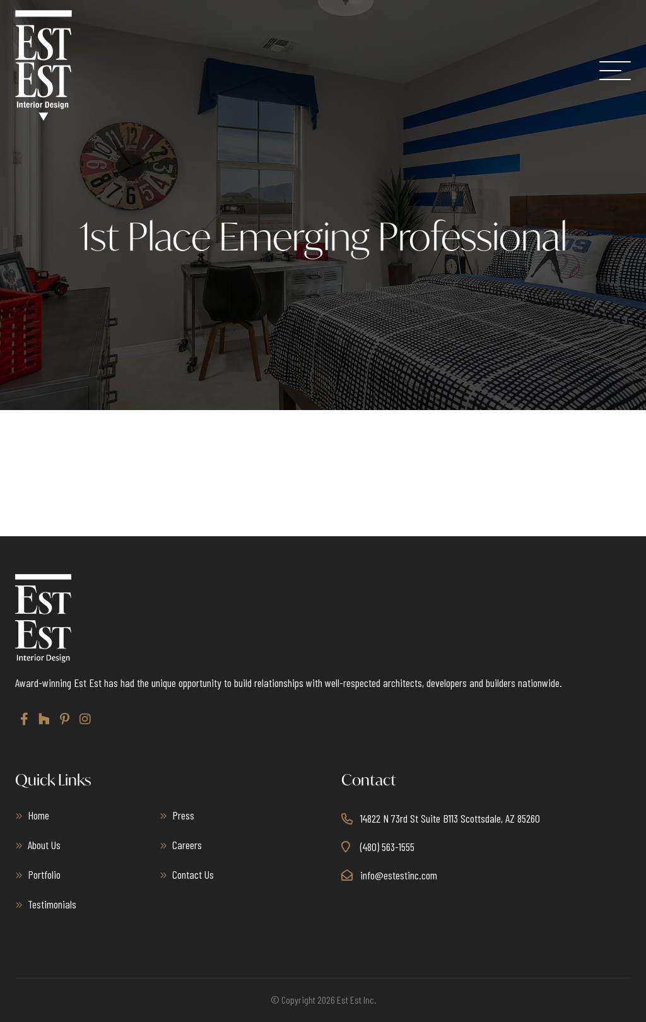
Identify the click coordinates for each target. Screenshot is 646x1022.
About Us (44, 845)
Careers (187, 845)
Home (38, 815)
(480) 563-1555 (387, 847)
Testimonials (52, 904)
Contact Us (193, 874)
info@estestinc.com (398, 875)
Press (183, 815)
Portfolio (44, 874)
